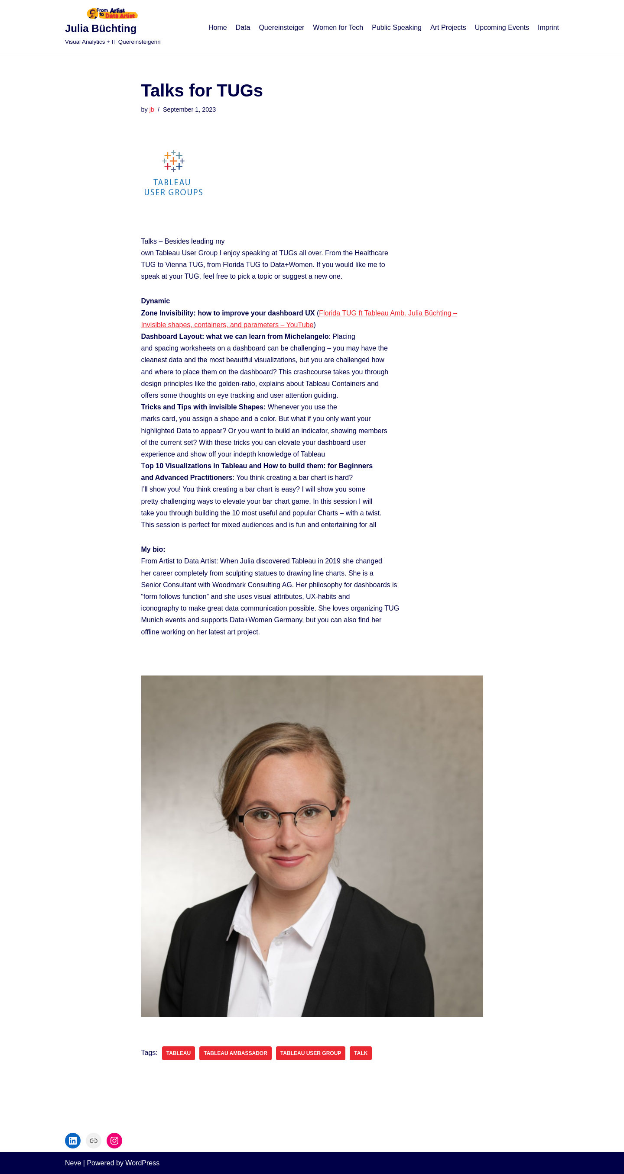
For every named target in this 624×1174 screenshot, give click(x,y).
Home (217, 27)
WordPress (142, 1163)
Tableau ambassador (235, 1053)
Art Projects (448, 27)
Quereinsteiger (281, 27)
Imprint (548, 27)
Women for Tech (338, 27)
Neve (73, 1163)
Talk (360, 1053)
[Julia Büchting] (113, 27)
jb (152, 109)
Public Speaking (397, 27)
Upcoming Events (502, 27)
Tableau (178, 1053)
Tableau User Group (310, 1053)
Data (243, 27)
